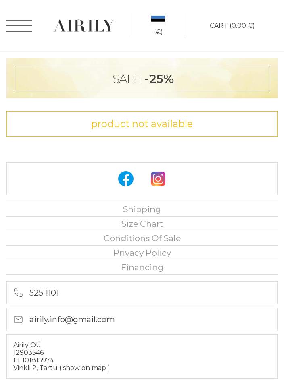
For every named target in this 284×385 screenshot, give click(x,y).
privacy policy (142, 253)
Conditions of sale (142, 238)
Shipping (142, 209)
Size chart (142, 224)
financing (142, 267)
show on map (85, 368)
